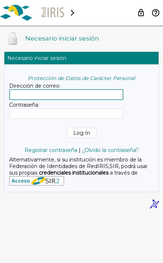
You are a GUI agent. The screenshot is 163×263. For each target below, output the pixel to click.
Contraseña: (24, 105)
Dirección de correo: (34, 86)
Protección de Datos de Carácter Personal (81, 78)
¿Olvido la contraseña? (110, 150)
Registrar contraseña (51, 150)
